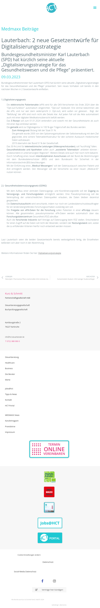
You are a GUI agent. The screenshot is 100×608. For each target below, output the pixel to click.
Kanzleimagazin (12, 420)
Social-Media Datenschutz (25, 571)
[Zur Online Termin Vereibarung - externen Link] (49, 449)
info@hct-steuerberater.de (14, 337)
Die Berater (10, 374)
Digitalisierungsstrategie (49, 253)
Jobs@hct (9, 388)
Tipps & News (11, 394)
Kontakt (8, 400)
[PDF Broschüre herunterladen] (50, 507)
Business (9, 368)
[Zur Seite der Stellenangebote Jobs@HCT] (50, 523)
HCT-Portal (9, 405)
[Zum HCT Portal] (50, 538)
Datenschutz (48, 562)
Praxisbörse (10, 426)
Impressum (10, 432)
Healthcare (10, 362)
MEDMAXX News (12, 415)
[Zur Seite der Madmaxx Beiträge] (50, 492)
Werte (7, 379)
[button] (94, 7)
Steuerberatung (12, 357)
